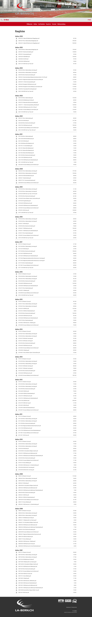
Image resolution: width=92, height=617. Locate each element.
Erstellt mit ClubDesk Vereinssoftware (70, 612)
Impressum (68, 607)
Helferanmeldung (61, 24)
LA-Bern (6, 20)
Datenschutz (74, 607)
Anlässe (35, 24)
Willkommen (29, 24)
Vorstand (54, 24)
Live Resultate (41, 24)
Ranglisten (48, 24)
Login (89, 19)
